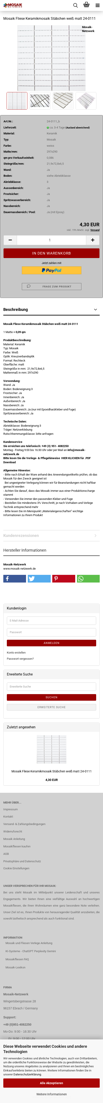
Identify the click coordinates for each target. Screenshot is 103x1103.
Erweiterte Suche (51, 707)
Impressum (10, 809)
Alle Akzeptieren (51, 1083)
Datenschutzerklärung (27, 1074)
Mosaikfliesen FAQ (17, 959)
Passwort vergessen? (20, 658)
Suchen (52, 697)
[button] (10, 240)
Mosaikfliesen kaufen (16, 846)
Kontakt (8, 816)
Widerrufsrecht (12, 831)
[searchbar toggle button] (75, 5)
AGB (6, 853)
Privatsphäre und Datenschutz (22, 861)
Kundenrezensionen (21, 535)
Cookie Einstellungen (16, 868)
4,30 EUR (51, 780)
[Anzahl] (51, 240)
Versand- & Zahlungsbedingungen (24, 824)
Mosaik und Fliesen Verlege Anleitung (29, 943)
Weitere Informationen (51, 1094)
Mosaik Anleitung (14, 839)
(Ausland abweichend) (78, 127)
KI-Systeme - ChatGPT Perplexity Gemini (31, 951)
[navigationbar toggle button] (97, 5)
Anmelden (52, 643)
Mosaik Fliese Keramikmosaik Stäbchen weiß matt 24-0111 (51, 771)
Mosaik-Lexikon (15, 967)
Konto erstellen (16, 652)
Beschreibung (15, 309)
